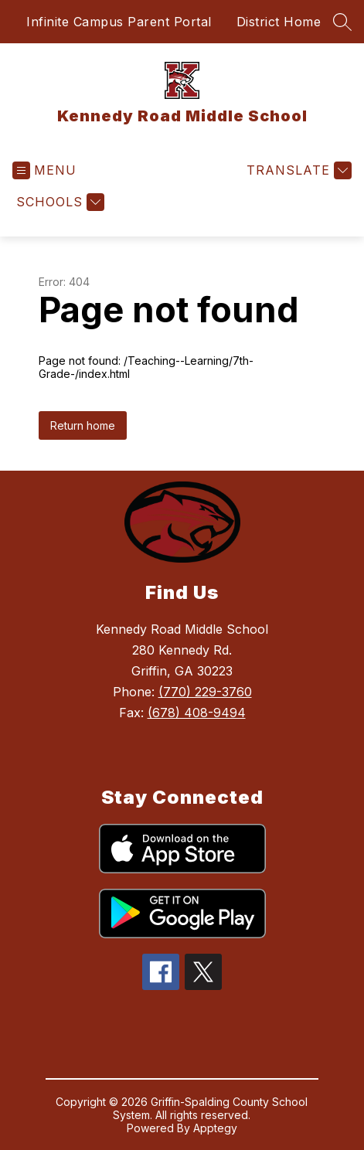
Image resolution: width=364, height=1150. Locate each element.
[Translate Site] (297, 170)
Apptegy (215, 1128)
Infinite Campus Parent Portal (119, 21)
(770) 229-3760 (205, 691)
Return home (82, 425)
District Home (278, 21)
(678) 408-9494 (197, 712)
